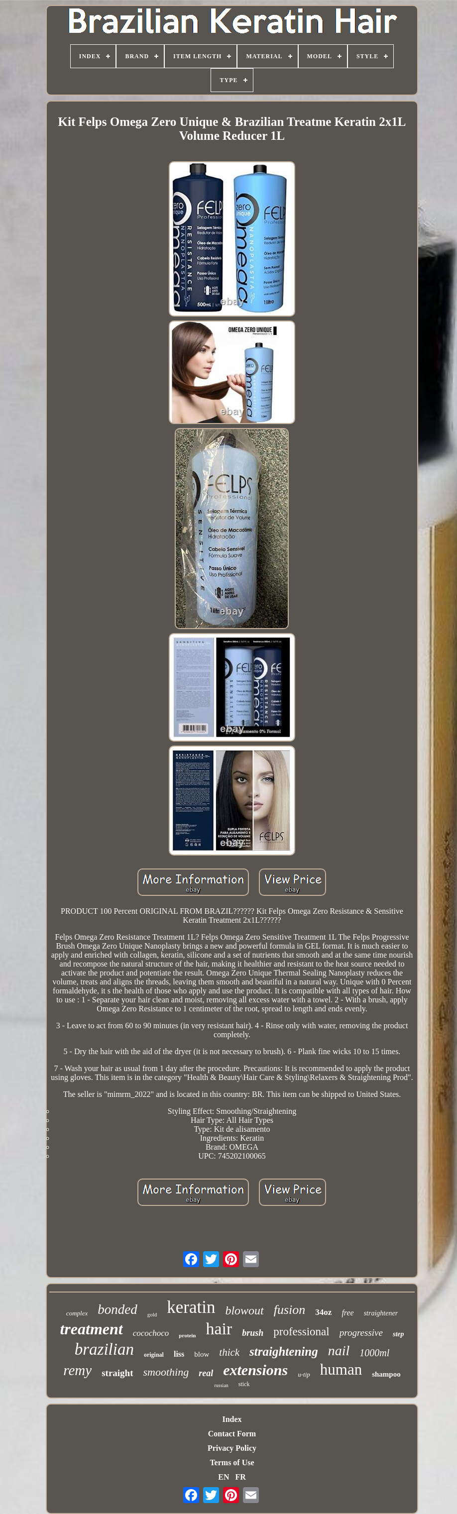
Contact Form (232, 1433)
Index (231, 1419)
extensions (255, 1370)
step (398, 1334)
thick (229, 1352)
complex (77, 1313)
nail (339, 1350)
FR (240, 1477)
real (206, 1373)
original (154, 1354)
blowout (244, 1310)
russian (221, 1385)
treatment (91, 1329)
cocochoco (151, 1333)
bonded (117, 1309)
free (347, 1312)
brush (252, 1333)
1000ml (374, 1352)
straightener (381, 1313)
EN (223, 1477)
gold (152, 1314)
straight (117, 1373)
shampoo (386, 1374)
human (341, 1369)
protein (187, 1335)
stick (244, 1384)
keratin (191, 1307)
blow (201, 1354)
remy (77, 1370)
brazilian (104, 1349)
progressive (361, 1332)
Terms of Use (232, 1462)
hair (219, 1328)
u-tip (304, 1374)
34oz (323, 1312)
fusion (290, 1309)
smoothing (166, 1372)
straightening (283, 1351)
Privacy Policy (232, 1448)
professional (301, 1331)
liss (179, 1354)
